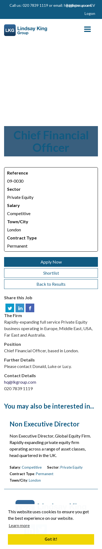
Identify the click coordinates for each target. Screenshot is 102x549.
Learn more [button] (19, 525)
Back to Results (51, 284)
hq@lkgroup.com (20, 381)
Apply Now (51, 261)
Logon (90, 13)
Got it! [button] (51, 539)
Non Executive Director (44, 424)
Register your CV (80, 5)
